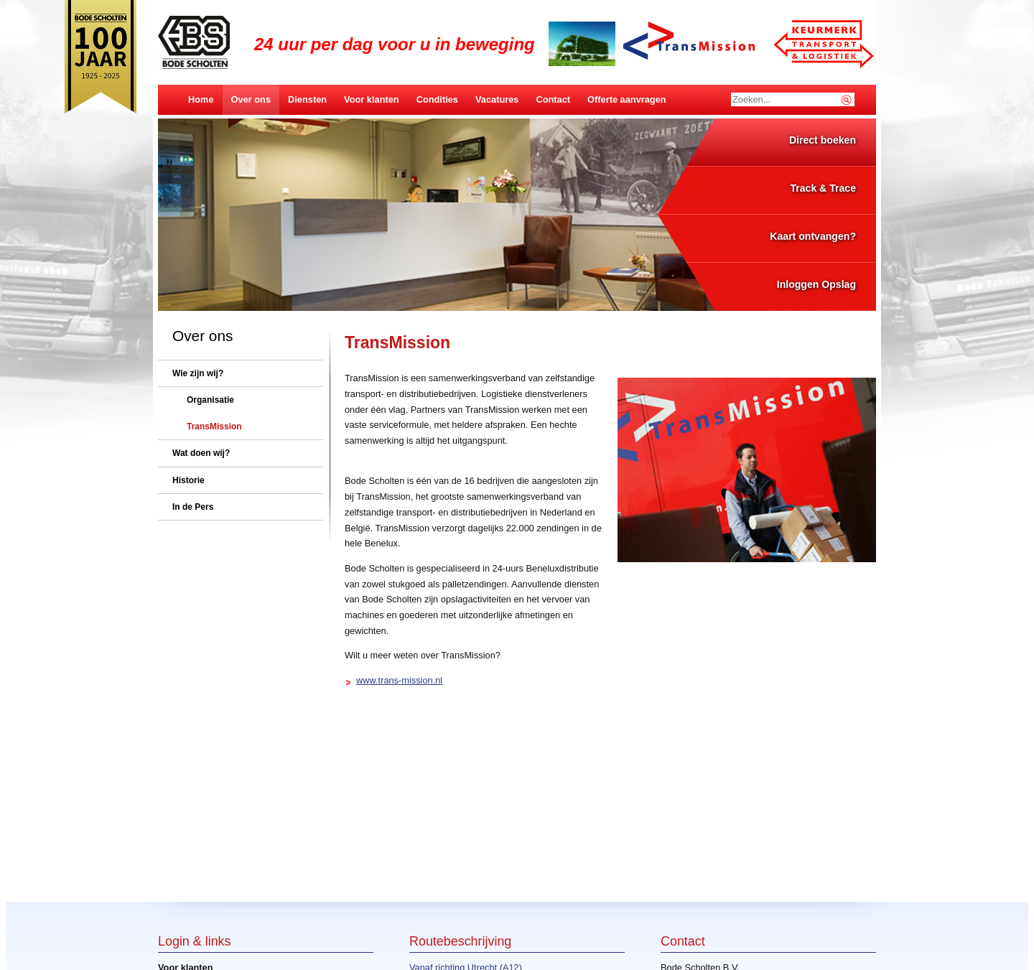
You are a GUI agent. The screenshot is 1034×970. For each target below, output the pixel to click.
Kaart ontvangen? (813, 236)
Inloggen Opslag (816, 284)
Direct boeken (822, 140)
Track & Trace (823, 188)
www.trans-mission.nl (399, 680)
